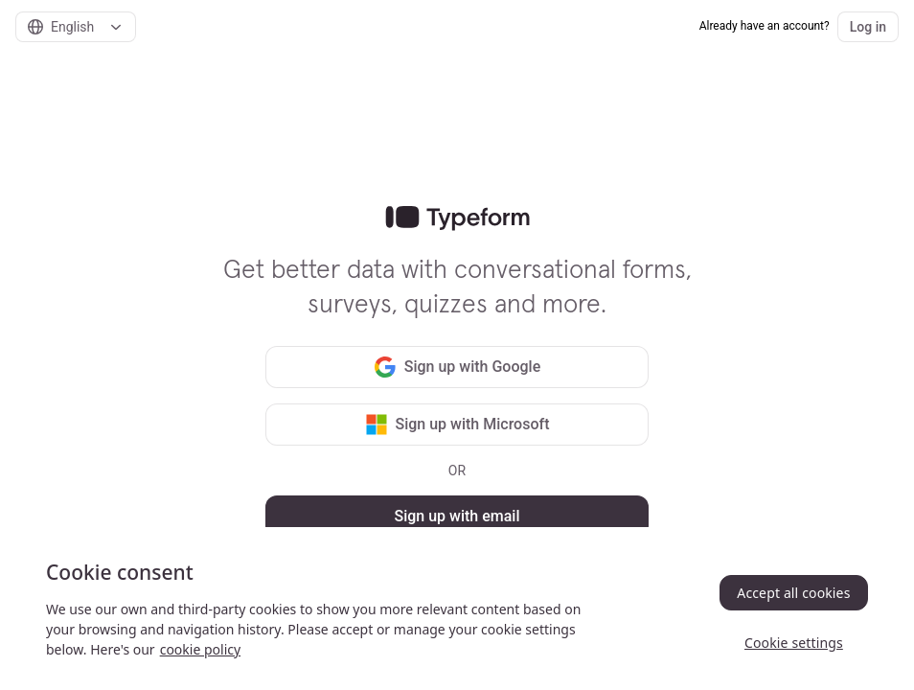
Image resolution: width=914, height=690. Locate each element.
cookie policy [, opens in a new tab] (200, 649)
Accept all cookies (793, 593)
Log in (868, 26)
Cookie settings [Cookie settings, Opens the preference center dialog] (793, 642)
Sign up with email (456, 516)
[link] (457, 218)
